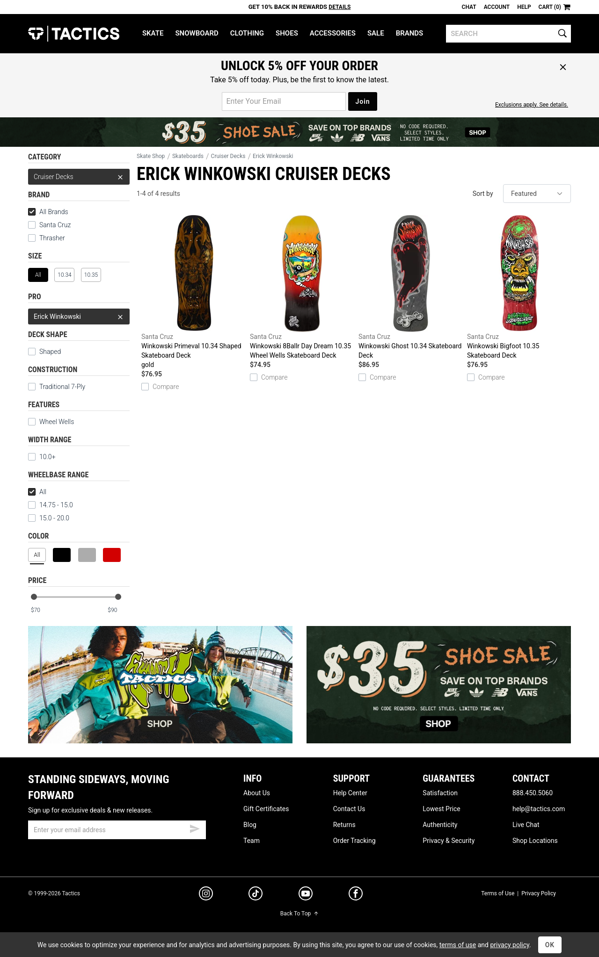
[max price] (118, 610)
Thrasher (52, 238)
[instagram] (206, 895)
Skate (152, 33)
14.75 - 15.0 (50, 505)
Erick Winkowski (79, 316)
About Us (256, 793)
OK (550, 945)
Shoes (287, 33)
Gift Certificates (266, 809)
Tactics (73, 33)
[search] (508, 34)
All (37, 492)
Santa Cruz (55, 225)
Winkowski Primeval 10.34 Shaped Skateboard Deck (193, 292)
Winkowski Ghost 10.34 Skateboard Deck (410, 287)
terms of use (457, 945)
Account (497, 7)
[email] (117, 829)
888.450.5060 (532, 793)
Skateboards (188, 156)
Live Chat (526, 824)
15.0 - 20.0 (48, 518)
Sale (375, 33)
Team (251, 840)
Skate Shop (151, 156)
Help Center (350, 793)
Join (362, 101)
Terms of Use (497, 893)
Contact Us (349, 809)
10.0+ (42, 457)
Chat (469, 7)
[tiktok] (255, 895)
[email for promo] (284, 101)
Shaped (44, 351)
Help (524, 7)
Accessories (333, 33)
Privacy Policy (538, 893)
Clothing (247, 33)
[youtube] (306, 895)
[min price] (41, 610)
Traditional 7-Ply (56, 386)
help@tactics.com (538, 809)
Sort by (483, 193)
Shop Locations (535, 840)
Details (340, 7)
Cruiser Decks (79, 177)
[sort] (537, 193)
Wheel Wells (51, 421)
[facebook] (356, 895)
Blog (249, 824)
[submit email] (194, 827)
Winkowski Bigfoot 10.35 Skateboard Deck (519, 287)
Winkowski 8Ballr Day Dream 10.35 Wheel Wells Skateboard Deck (302, 287)
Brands (410, 33)
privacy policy (509, 945)
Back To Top (299, 913)
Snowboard (196, 33)
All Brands (48, 212)
